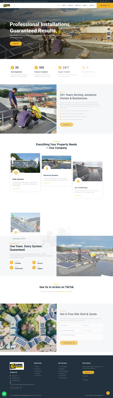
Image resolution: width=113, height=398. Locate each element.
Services (70, 5)
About (64, 5)
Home (58, 5)
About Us (16, 43)
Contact (91, 5)
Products (78, 5)
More (84, 5)
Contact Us (30, 43)
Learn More (16, 225)
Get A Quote (104, 5)
